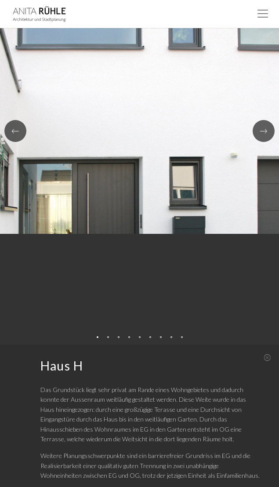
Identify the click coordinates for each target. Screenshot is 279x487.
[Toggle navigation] (263, 13)
